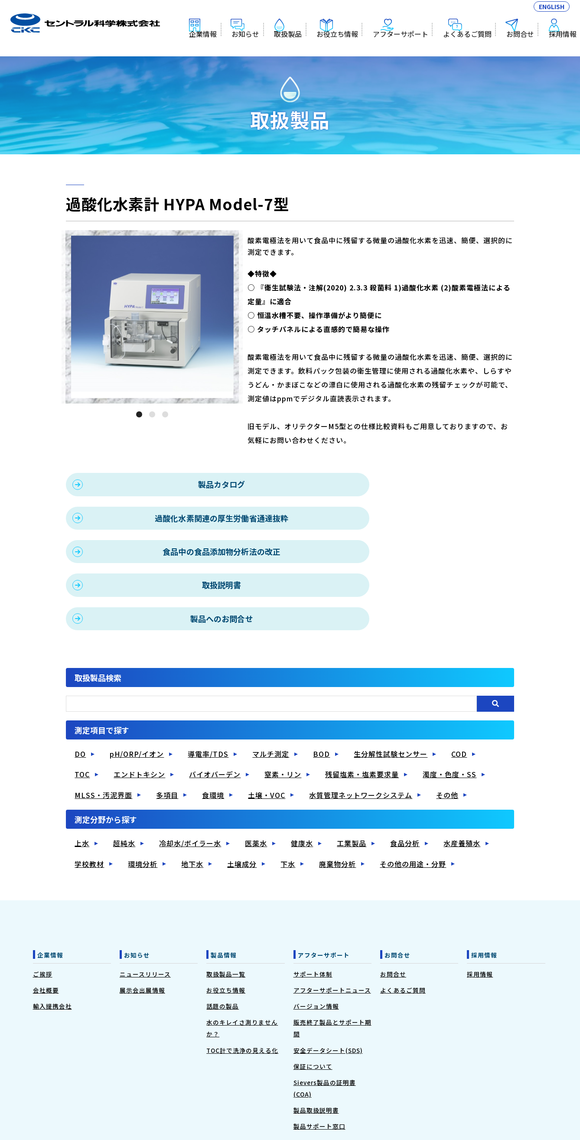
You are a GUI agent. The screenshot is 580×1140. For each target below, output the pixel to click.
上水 (82, 775)
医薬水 (256, 775)
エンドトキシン (139, 706)
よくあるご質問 (471, 47)
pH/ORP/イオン (137, 686)
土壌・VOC (266, 726)
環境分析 (142, 795)
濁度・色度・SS (449, 706)
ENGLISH (551, 11)
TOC (82, 706)
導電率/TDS (208, 686)
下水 (287, 795)
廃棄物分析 (337, 795)
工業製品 (351, 775)
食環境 (213, 726)
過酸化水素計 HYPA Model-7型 (85, 28)
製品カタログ (179, 484)
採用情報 (560, 47)
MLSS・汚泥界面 (103, 726)
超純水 (124, 775)
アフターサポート (407, 47)
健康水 (302, 775)
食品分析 (405, 775)
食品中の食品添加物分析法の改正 (179, 518)
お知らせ (262, 47)
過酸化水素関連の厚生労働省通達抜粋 (409, 484)
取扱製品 (301, 47)
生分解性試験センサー (390, 686)
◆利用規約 (258, 1097)
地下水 (192, 795)
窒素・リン (282, 706)
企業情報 (222, 47)
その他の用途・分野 (413, 795)
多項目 (167, 726)
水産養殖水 (461, 775)
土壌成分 (242, 795)
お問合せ (521, 47)
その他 (447, 726)
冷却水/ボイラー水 (190, 775)
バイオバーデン (215, 706)
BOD (321, 686)
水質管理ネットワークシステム (360, 726)
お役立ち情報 (347, 47)
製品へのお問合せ (179, 551)
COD (459, 686)
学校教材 (89, 795)
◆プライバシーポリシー (308, 1097)
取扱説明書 (409, 518)
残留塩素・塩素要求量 (362, 706)
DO (80, 686)
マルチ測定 (270, 686)
